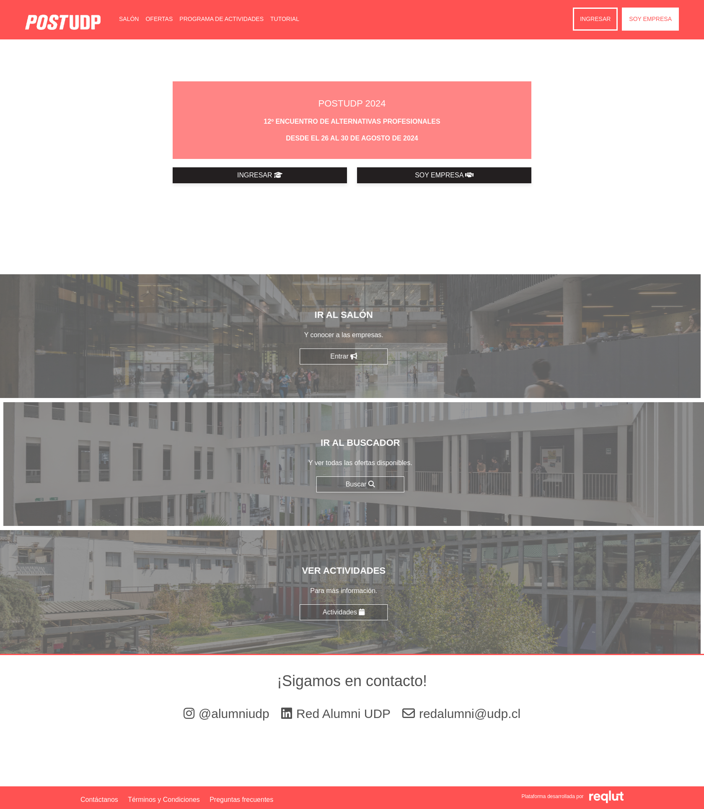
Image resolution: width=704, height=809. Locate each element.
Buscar (392, 484)
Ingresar (595, 19)
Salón (129, 19)
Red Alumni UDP (337, 714)
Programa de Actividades (221, 19)
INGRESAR (259, 175)
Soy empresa (650, 19)
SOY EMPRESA (444, 175)
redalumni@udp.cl (461, 714)
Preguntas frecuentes (241, 799)
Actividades (311, 612)
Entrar (311, 356)
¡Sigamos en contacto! (352, 680)
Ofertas (159, 19)
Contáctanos (99, 799)
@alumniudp (228, 714)
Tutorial (284, 19)
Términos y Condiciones (164, 799)
